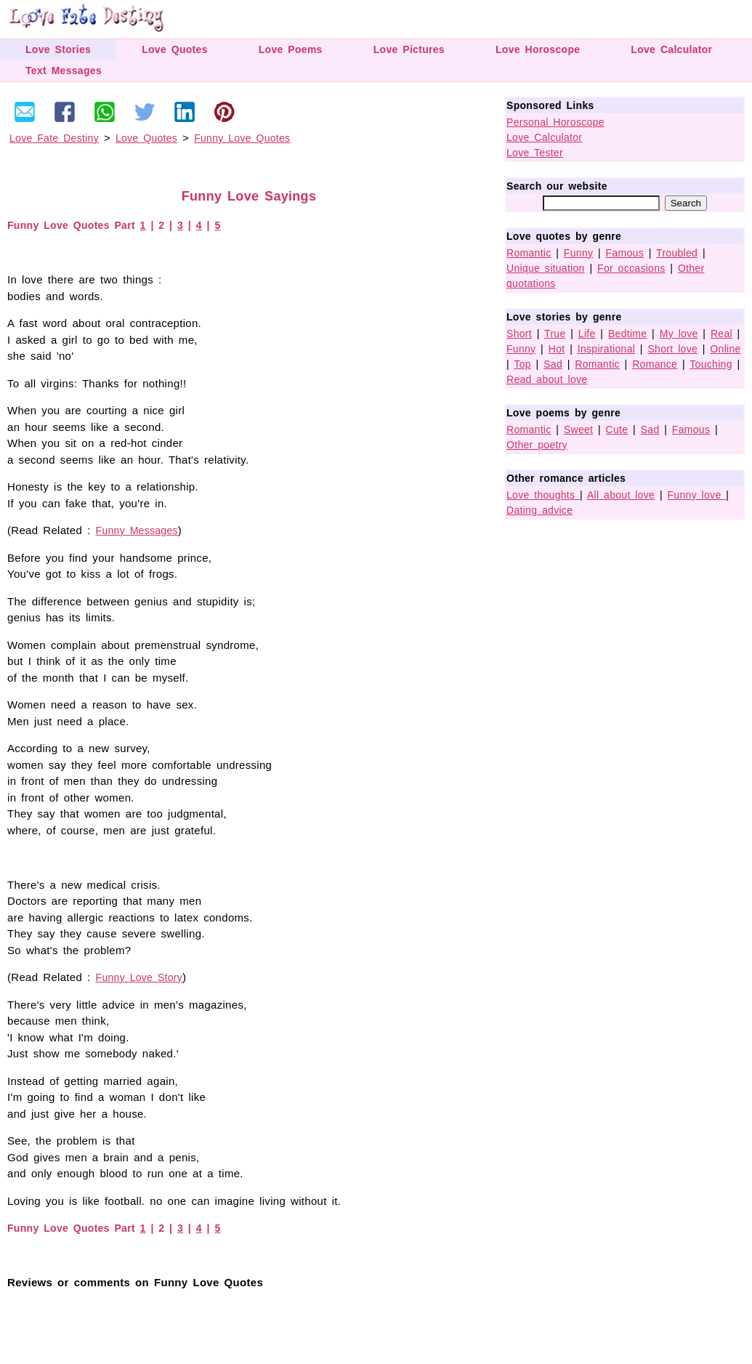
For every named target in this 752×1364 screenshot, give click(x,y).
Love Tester (534, 152)
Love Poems (291, 49)
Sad (552, 364)
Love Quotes (175, 49)
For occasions (631, 268)
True (554, 333)
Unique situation (545, 268)
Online (725, 349)
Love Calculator (671, 49)
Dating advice (539, 510)
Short (519, 333)
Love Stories (58, 49)
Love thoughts (543, 495)
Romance (654, 364)
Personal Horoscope (555, 122)
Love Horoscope (538, 49)
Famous (625, 253)
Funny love (697, 495)
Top (522, 364)
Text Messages (63, 70)
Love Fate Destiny (54, 138)
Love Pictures (409, 49)
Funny (578, 253)
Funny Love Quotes (242, 138)
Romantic (528, 253)
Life (587, 333)
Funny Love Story (139, 977)
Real (721, 333)
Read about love (546, 379)
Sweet (578, 429)
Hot (557, 349)
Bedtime (627, 333)
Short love (672, 349)
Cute (617, 429)
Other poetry (536, 445)
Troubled (677, 253)
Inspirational (606, 349)
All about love (621, 495)
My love (679, 333)
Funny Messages (137, 530)
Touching (711, 364)
